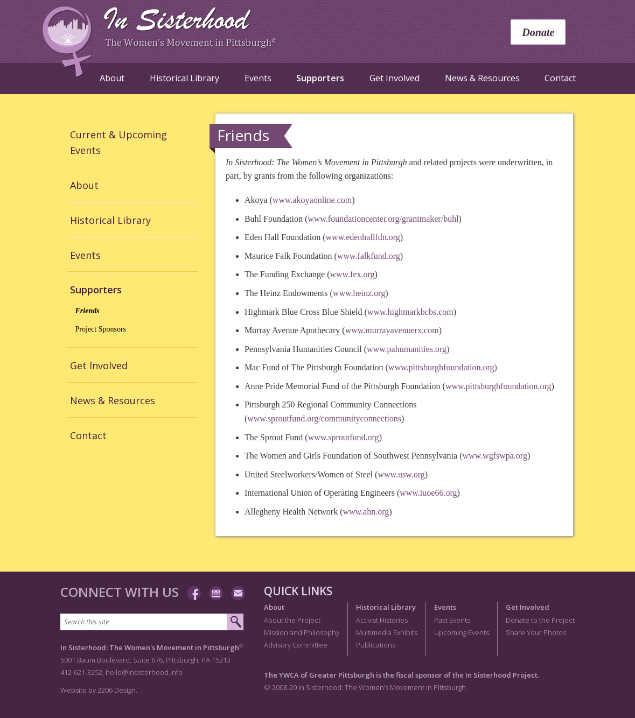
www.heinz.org (359, 293)
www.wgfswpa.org (494, 455)
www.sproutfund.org (343, 437)
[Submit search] (235, 622)
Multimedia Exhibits (386, 632)
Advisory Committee (295, 645)
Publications (375, 645)
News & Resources (482, 78)
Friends (87, 311)
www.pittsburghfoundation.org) (442, 367)
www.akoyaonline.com (312, 200)
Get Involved (394, 78)
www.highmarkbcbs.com (410, 311)
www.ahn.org (366, 511)
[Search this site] (143, 622)
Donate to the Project (540, 620)
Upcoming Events (461, 632)
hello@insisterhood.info (144, 672)
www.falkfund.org (368, 256)
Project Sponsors (101, 329)
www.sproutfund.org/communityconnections (324, 418)
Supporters (320, 78)
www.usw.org (401, 474)
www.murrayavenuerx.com (392, 330)
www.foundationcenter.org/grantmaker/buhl (383, 218)
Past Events (452, 620)
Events (258, 78)
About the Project (292, 620)
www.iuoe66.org (428, 492)
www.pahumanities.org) (408, 349)
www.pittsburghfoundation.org (498, 386)
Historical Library (184, 78)
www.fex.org (352, 274)
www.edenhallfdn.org (363, 237)
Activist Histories (382, 620)
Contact (560, 78)
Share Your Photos (536, 632)
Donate (538, 32)
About (112, 78)
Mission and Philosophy (301, 632)
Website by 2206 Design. (98, 690)
